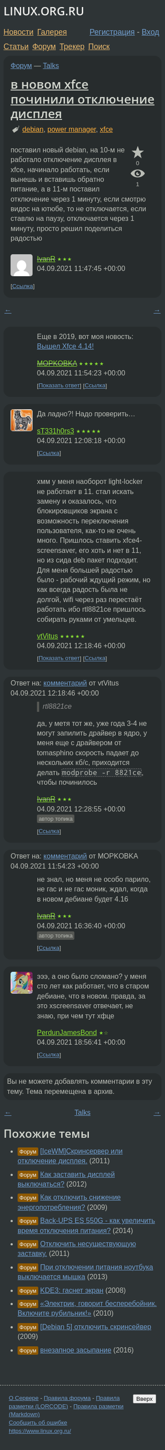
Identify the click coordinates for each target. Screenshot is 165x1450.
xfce (106, 129)
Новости (18, 32)
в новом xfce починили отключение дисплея (82, 99)
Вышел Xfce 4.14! (65, 346)
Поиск (99, 46)
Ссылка (22, 286)
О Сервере (24, 1398)
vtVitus (47, 636)
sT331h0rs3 (55, 431)
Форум (43, 46)
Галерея (52, 32)
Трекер (71, 46)
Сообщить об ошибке (38, 1422)
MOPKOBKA (57, 363)
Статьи (16, 46)
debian (33, 129)
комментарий (65, 683)
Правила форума (67, 1398)
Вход (150, 32)
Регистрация (112, 32)
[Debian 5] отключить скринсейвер (95, 1327)
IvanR (46, 259)
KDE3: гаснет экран (71, 1290)
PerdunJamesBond (67, 1032)
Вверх (144, 1399)
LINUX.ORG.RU (44, 11)
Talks (51, 65)
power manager (72, 129)
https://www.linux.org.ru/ (40, 1431)
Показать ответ (59, 385)
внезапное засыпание (75, 1350)
